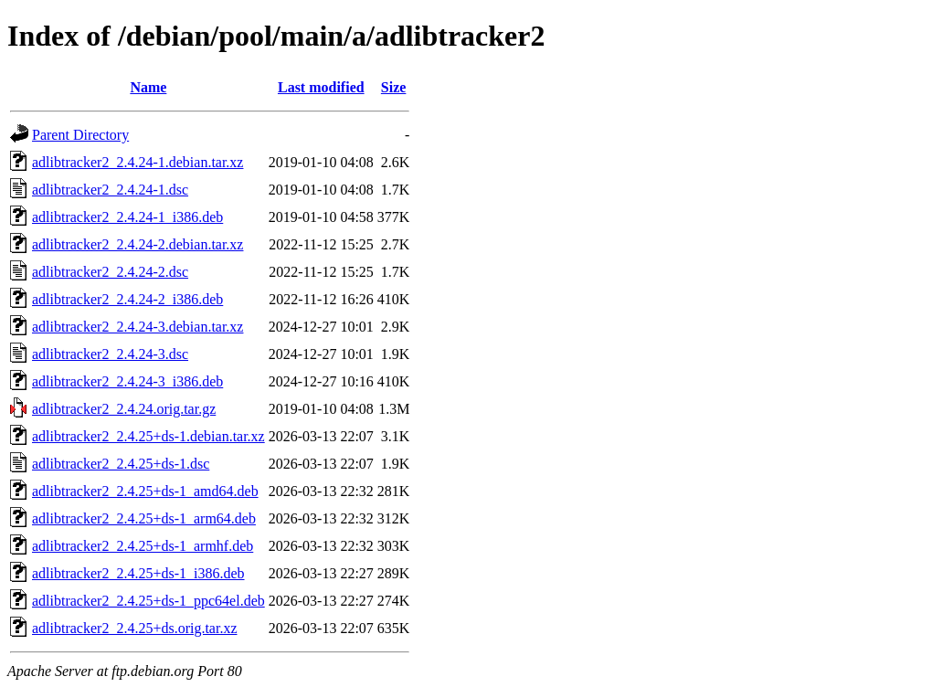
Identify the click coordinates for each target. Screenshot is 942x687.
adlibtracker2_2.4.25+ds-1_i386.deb (138, 573)
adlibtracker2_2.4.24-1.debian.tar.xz (137, 162)
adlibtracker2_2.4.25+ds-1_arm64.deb (144, 518)
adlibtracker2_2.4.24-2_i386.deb (127, 299)
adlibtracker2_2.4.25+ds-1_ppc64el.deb (148, 600)
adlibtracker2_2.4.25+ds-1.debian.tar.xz (148, 436)
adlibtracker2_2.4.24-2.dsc (110, 272)
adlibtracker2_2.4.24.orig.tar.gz (124, 409)
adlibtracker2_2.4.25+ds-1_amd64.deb (145, 491)
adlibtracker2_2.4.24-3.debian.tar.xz (137, 326)
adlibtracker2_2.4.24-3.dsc (110, 354)
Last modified (321, 87)
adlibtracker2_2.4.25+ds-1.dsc (120, 463)
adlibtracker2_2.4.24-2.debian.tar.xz (137, 244)
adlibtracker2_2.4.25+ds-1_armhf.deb (142, 546)
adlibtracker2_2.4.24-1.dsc (110, 189)
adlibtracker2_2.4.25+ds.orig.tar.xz (135, 628)
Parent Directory (80, 135)
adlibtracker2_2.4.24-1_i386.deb (127, 217)
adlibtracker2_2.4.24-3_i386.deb (127, 381)
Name (148, 87)
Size (394, 87)
